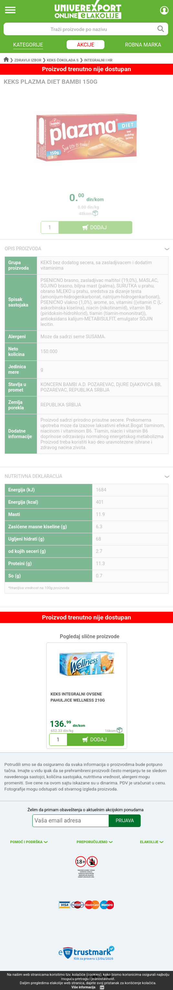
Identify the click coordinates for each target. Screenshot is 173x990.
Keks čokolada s (63, 60)
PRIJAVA (125, 820)
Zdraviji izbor (28, 60)
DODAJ (98, 227)
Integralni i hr (98, 60)
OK (102, 987)
